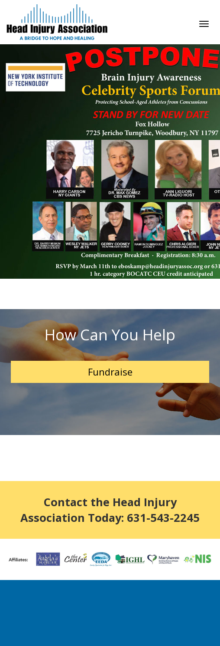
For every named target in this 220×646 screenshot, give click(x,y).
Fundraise (110, 371)
